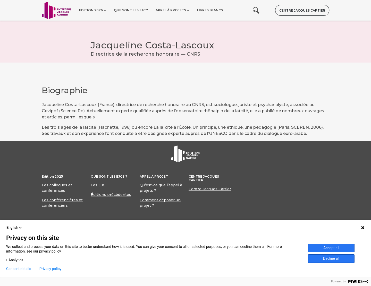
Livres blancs (210, 10)
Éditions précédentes (111, 194)
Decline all (331, 258)
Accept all (331, 248)
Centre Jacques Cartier (302, 10)
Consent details (18, 269)
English (14, 228)
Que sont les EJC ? (131, 10)
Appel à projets (171, 10)
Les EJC (98, 185)
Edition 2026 (91, 10)
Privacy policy (50, 269)
